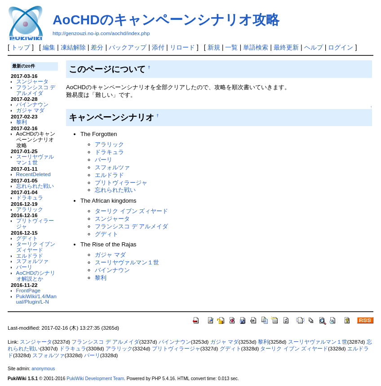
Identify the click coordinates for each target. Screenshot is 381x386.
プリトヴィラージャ (35, 223)
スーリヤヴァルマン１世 (35, 159)
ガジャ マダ (30, 110)
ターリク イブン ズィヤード (35, 247)
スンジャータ (32, 81)
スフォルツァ (32, 261)
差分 (97, 47)
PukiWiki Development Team (95, 378)
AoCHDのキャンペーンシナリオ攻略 (166, 19)
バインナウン (32, 104)
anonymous (43, 368)
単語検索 (255, 47)
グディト (27, 238)
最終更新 (286, 47)
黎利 (21, 122)
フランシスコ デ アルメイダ (35, 90)
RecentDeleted (33, 174)
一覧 (231, 47)
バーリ (24, 267)
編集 (49, 47)
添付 (158, 47)
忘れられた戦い (35, 186)
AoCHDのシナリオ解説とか (36, 276)
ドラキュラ (29, 197)
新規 (214, 47)
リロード (182, 47)
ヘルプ (313, 47)
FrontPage (28, 290)
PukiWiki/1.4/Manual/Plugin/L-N (36, 299)
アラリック (29, 209)
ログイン (340, 47)
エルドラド (29, 256)
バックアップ (127, 47)
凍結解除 (73, 47)
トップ (20, 47)
